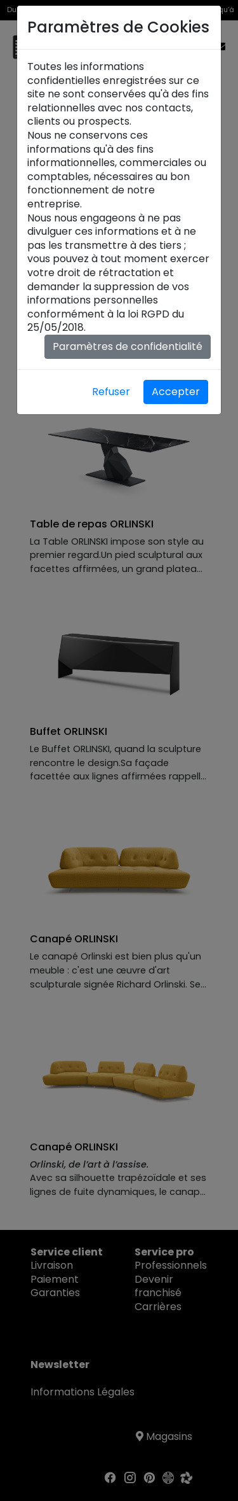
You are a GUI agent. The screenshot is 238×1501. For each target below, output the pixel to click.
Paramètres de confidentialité (127, 346)
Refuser (111, 391)
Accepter (176, 391)
